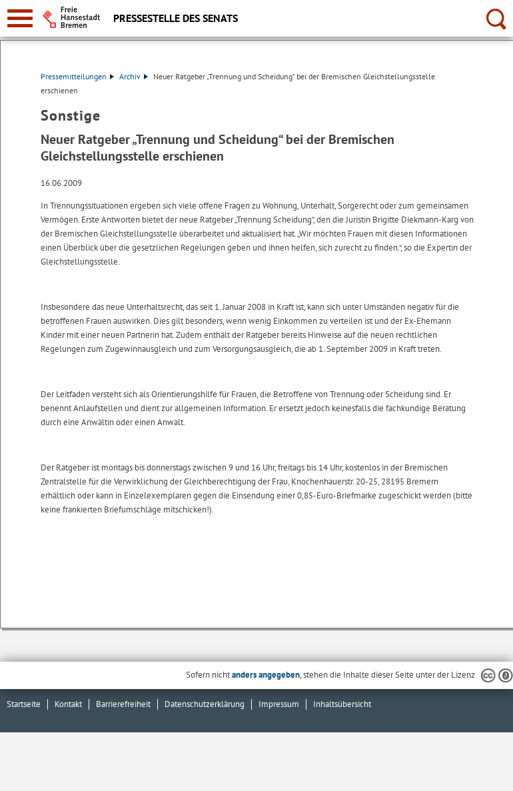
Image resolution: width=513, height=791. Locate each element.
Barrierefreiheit (123, 704)
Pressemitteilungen (77, 76)
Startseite (24, 704)
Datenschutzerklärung (205, 704)
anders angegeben (266, 674)
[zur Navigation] (20, 18)
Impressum (278, 704)
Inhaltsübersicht (342, 704)
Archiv (133, 76)
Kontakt (68, 704)
